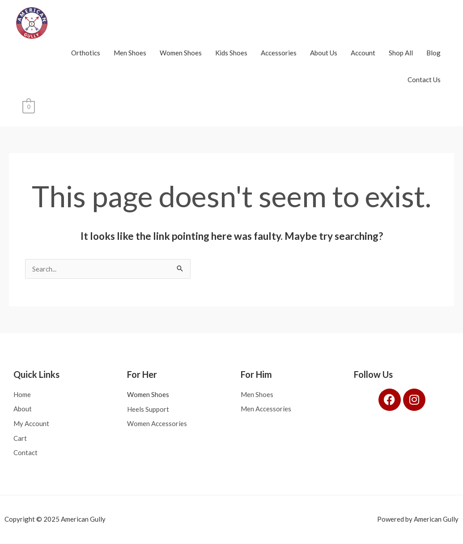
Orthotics (85, 53)
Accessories (279, 53)
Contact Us (424, 79)
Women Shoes (181, 53)
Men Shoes (130, 53)
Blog (433, 53)
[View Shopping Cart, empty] (28, 106)
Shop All (401, 53)
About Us (323, 53)
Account (363, 53)
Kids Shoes (231, 53)
